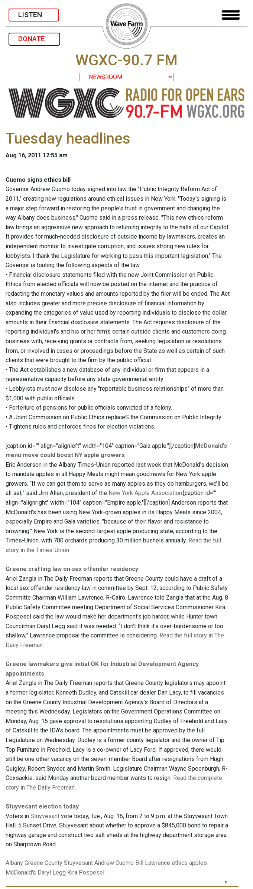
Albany (14, 862)
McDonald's (21, 872)
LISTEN (33, 14)
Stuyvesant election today (42, 806)
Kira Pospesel (85, 872)
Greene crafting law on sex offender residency (72, 569)
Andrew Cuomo (114, 862)
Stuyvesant (44, 816)
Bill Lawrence (152, 862)
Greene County (43, 862)
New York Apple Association (145, 492)
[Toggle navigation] (230, 15)
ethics (180, 862)
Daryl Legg (52, 872)
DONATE (34, 39)
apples (198, 862)
